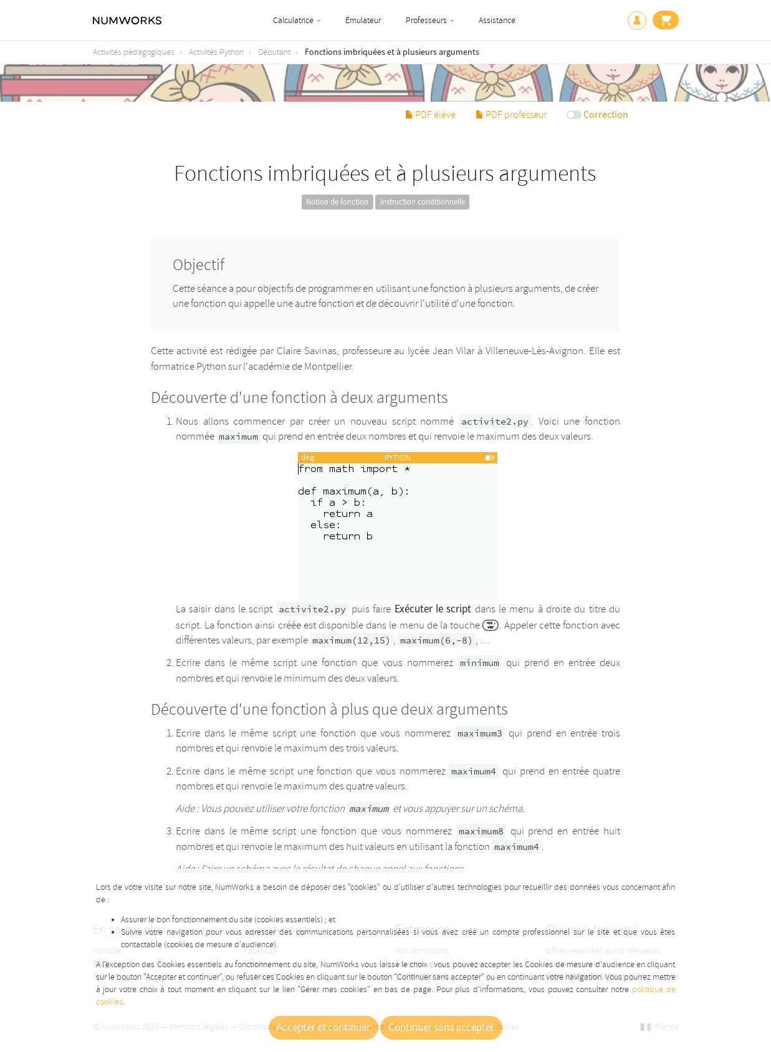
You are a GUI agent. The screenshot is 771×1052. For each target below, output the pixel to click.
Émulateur (363, 20)
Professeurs (426, 20)
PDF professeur (511, 115)
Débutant (274, 52)
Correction (605, 115)
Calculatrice (293, 20)
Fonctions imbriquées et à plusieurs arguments (392, 52)
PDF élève (430, 115)
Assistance (497, 20)
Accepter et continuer (323, 1027)
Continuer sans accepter (441, 1027)
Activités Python (216, 52)
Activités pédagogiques (134, 52)
